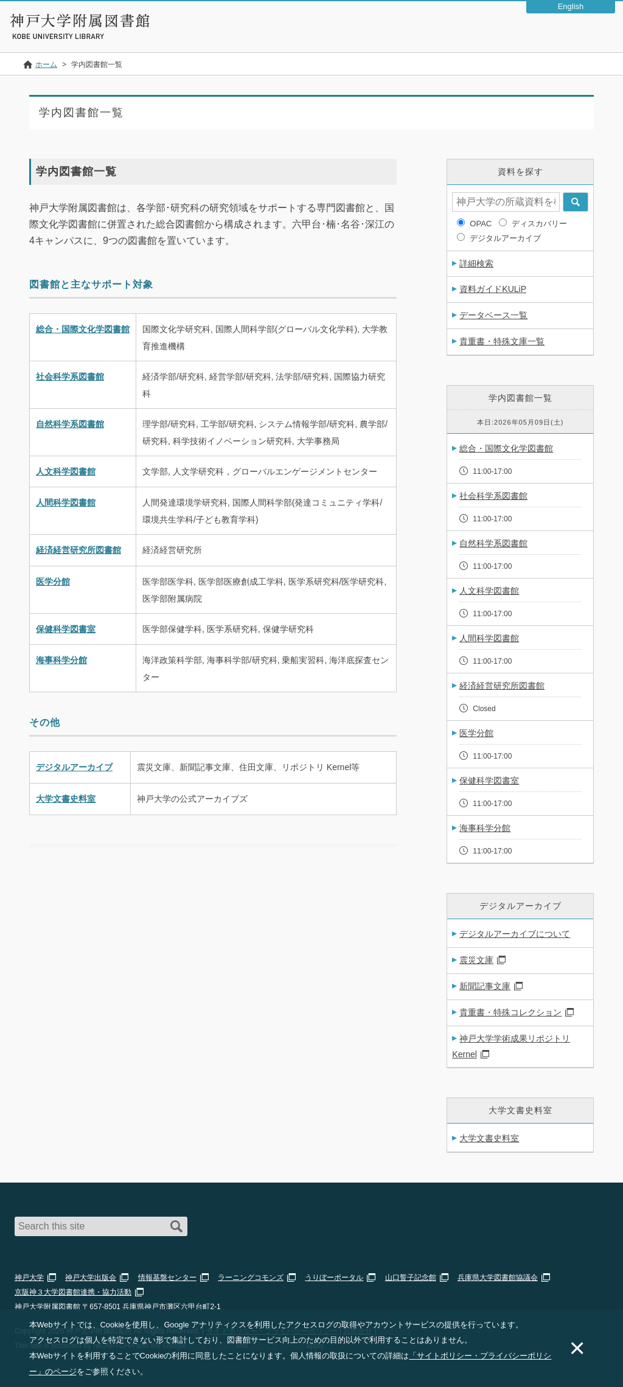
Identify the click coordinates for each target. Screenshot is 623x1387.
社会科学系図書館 (70, 376)
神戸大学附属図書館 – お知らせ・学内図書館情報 (80, 20)
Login (572, 32)
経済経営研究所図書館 (78, 550)
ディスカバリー (539, 223)
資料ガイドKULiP (492, 289)
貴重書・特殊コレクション (510, 1012)
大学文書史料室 (66, 799)
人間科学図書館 (66, 502)
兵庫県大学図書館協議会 (498, 1277)
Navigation (603, 32)
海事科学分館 (61, 660)
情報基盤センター (167, 1277)
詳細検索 (476, 263)
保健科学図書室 (66, 629)
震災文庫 (476, 960)
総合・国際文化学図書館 (83, 329)
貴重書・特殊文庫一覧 (502, 341)
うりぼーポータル (334, 1277)
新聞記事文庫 (484, 986)
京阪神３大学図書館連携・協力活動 (73, 1292)
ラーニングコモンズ (251, 1277)
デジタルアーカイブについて (514, 934)
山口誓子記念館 (410, 1277)
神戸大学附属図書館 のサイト (64, 36)
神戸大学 (29, 1277)
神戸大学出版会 (90, 1277)
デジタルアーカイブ (74, 767)
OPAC (481, 223)
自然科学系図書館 (70, 424)
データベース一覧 (493, 315)
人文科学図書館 (66, 471)
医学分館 (53, 581)
